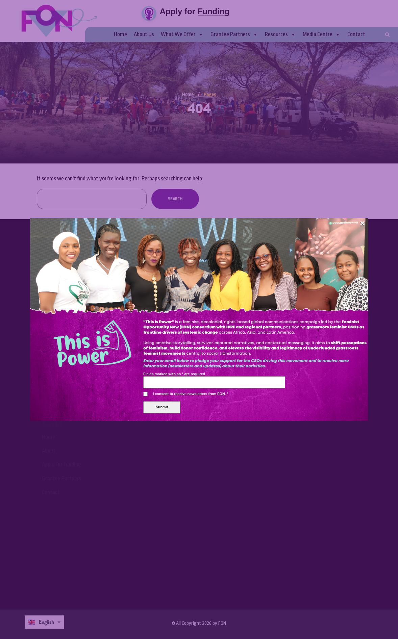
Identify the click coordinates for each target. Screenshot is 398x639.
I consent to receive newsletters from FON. (190, 196)
